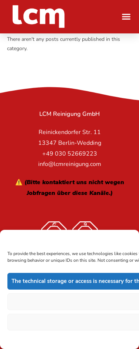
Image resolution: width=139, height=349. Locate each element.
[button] (126, 17)
